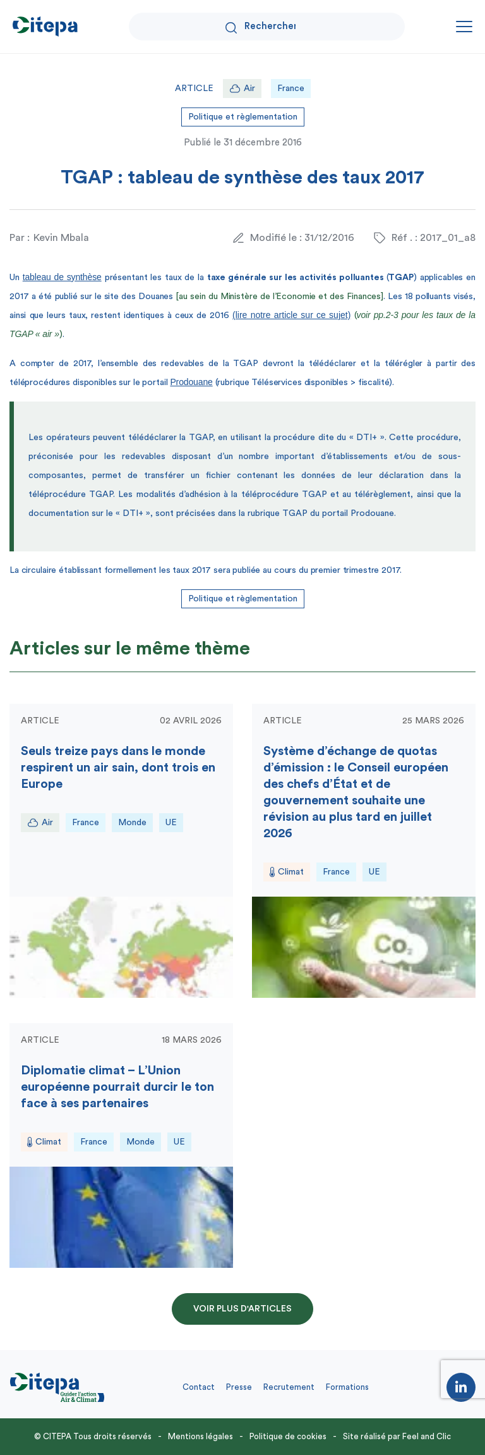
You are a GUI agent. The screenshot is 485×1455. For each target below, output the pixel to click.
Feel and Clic (426, 1436)
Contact (199, 1387)
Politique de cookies (287, 1436)
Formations (347, 1387)
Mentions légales (200, 1436)
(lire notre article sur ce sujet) (291, 315)
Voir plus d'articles (242, 1309)
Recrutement (288, 1387)
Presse (239, 1387)
